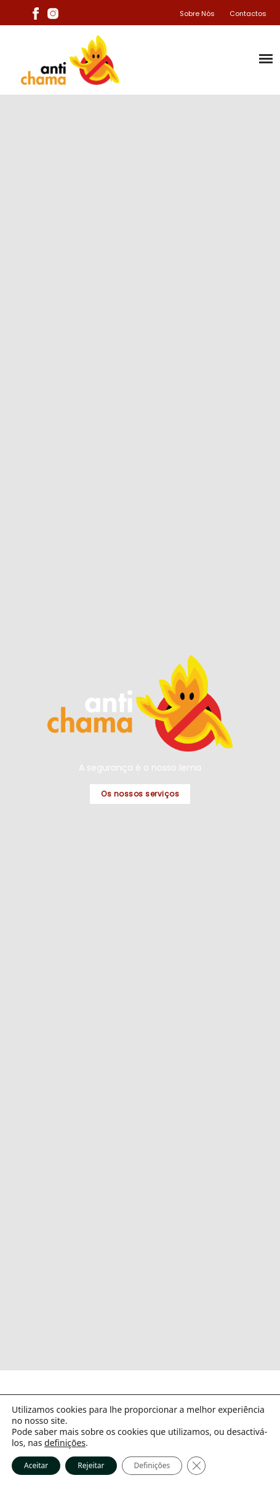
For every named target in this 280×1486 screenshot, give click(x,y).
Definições (152, 1465)
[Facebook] (35, 13)
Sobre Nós (197, 13)
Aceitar (36, 1465)
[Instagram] (53, 13)
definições (65, 1442)
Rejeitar (91, 1465)
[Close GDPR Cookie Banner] (196, 1465)
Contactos (248, 13)
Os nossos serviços (140, 794)
